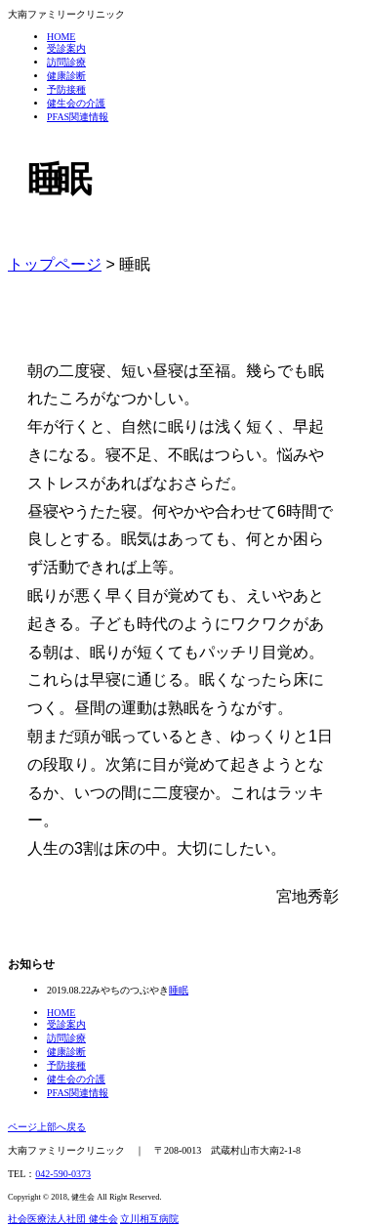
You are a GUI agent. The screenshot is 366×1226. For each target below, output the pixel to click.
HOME (61, 36)
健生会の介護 (76, 103)
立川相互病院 (149, 1218)
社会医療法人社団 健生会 (63, 1218)
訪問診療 (66, 62)
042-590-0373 (63, 1173)
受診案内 (66, 48)
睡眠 (178, 990)
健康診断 (66, 75)
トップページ (55, 264)
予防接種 (66, 89)
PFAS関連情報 (77, 116)
